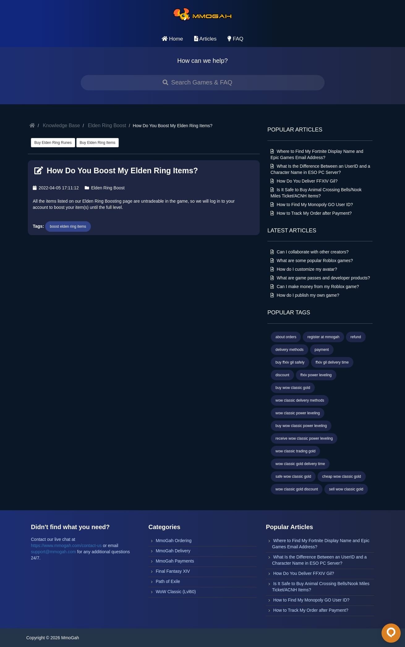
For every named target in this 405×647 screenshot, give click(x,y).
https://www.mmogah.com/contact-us (66, 545)
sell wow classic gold (346, 489)
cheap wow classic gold (341, 476)
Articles (205, 39)
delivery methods (289, 349)
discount (282, 375)
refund (356, 337)
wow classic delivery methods (299, 400)
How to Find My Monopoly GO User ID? (312, 204)
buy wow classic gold (292, 388)
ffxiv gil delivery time (332, 362)
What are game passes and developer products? (320, 277)
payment (322, 349)
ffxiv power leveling (316, 375)
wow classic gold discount (296, 489)
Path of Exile (168, 581)
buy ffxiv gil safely (290, 362)
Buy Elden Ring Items (97, 142)
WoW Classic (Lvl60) (176, 591)
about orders (285, 337)
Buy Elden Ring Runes (53, 142)
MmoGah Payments (175, 561)
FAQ (235, 39)
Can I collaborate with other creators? (310, 251)
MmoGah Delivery (173, 550)
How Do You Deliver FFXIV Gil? (304, 181)
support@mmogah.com (53, 551)
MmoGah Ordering (174, 540)
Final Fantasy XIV (173, 571)
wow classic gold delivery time (300, 464)
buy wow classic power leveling (301, 426)
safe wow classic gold (293, 476)
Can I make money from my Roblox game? (315, 286)
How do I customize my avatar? (304, 269)
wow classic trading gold (295, 451)
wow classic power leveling (297, 413)
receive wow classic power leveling (304, 438)
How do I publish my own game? (305, 295)
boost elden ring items (68, 226)
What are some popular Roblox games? (312, 260)
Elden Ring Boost (107, 125)
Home (172, 39)
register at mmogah (323, 337)
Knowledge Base (61, 125)
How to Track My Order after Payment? (311, 213)
